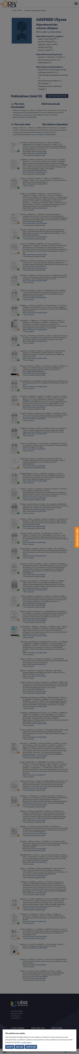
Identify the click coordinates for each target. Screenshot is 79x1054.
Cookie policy (26, 1042)
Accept (10, 1047)
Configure (31, 1047)
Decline (19, 1047)
